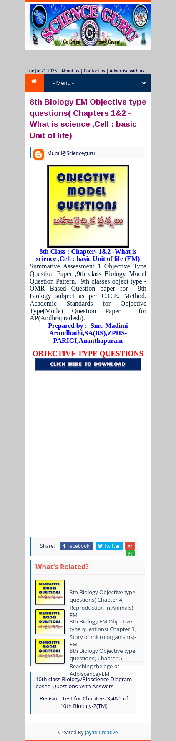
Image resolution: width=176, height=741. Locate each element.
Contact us (94, 71)
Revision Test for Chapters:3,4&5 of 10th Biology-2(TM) (84, 702)
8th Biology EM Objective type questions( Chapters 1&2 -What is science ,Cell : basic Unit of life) (88, 118)
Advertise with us (127, 71)
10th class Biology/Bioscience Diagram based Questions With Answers (83, 682)
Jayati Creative (101, 732)
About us (70, 71)
